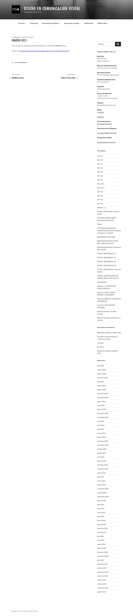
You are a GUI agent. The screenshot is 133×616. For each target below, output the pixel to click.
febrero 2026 (101, 374)
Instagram (100, 117)
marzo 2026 (101, 370)
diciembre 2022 (102, 441)
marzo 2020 (101, 520)
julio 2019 (100, 536)
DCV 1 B (100, 160)
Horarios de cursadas (72, 23)
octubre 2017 (101, 568)
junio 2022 (100, 457)
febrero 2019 (101, 548)
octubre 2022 (101, 449)
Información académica (51, 23)
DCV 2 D (100, 192)
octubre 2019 (101, 532)
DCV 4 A (100, 176)
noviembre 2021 (102, 469)
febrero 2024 (101, 409)
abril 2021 (100, 477)
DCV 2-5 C (100, 188)
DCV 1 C (100, 164)
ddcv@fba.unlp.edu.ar (104, 124)
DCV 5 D (100, 204)
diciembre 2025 (102, 378)
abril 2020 (100, 516)
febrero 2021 (101, 485)
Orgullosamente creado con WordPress (24, 611)
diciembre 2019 (102, 528)
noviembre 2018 (102, 556)
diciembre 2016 (102, 576)
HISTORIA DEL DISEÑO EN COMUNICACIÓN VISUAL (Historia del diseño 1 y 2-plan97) (109, 230)
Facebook (100, 112)
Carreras (22, 23)
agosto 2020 (101, 500)
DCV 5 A (100, 180)
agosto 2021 (101, 473)
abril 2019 (100, 540)
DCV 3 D (100, 196)
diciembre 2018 (102, 552)
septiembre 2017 (103, 572)
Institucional (88, 23)
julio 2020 (100, 504)
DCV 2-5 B (100, 184)
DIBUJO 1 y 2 (101, 208)
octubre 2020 (102, 493)
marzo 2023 (101, 433)
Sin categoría (21, 62)
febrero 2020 (101, 524)
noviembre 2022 (102, 445)
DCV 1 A (100, 156)
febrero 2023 (101, 437)
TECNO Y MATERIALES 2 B (106, 265)
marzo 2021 (101, 481)
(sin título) (100, 343)
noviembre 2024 (103, 397)
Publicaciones (103, 23)
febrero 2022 (101, 461)
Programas (34, 23)
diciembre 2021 (102, 465)
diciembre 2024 (102, 393)
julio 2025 (100, 382)
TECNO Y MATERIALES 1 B (106, 257)
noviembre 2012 (102, 588)
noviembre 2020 (103, 489)
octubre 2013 (101, 584)
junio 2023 (100, 425)
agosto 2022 (101, 453)
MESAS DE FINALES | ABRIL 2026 (109, 333)
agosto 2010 (101, 592)
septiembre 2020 (103, 497)
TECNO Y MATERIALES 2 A (106, 261)
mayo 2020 (101, 512)
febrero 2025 (101, 390)
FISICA (99, 224)
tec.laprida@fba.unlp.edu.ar (106, 142)
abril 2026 (100, 366)
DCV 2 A (100, 168)
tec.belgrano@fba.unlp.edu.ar (107, 133)
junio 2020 (100, 508)
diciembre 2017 (102, 564)
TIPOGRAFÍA (101, 282)
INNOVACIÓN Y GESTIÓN (106, 237)
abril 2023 (100, 429)
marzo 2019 (101, 544)
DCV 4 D (100, 200)
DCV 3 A (100, 172)
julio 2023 (100, 421)
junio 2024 (100, 405)
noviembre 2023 (103, 417)
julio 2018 (100, 560)
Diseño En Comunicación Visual (52, 8)
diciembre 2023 (102, 413)
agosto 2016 (101, 580)
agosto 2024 (101, 401)
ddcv (31, 37)
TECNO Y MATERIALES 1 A (106, 253)
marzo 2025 (101, 385)
